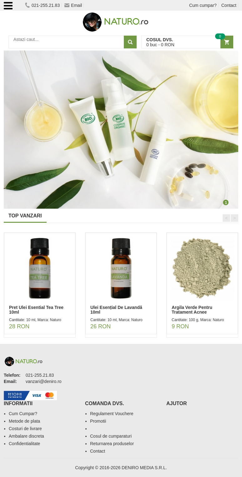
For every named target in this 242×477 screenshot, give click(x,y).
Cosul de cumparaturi (111, 436)
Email (73, 5)
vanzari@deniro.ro (44, 381)
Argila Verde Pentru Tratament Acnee (192, 310)
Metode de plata (24, 421)
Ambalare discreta (26, 436)
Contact (228, 5)
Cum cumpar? (203, 5)
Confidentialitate (24, 443)
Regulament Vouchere (112, 413)
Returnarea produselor (112, 443)
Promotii (98, 421)
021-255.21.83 (42, 5)
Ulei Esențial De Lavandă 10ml (116, 310)
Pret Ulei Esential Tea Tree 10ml (36, 310)
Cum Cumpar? (23, 413)
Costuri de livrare (25, 428)
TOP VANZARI (25, 215)
